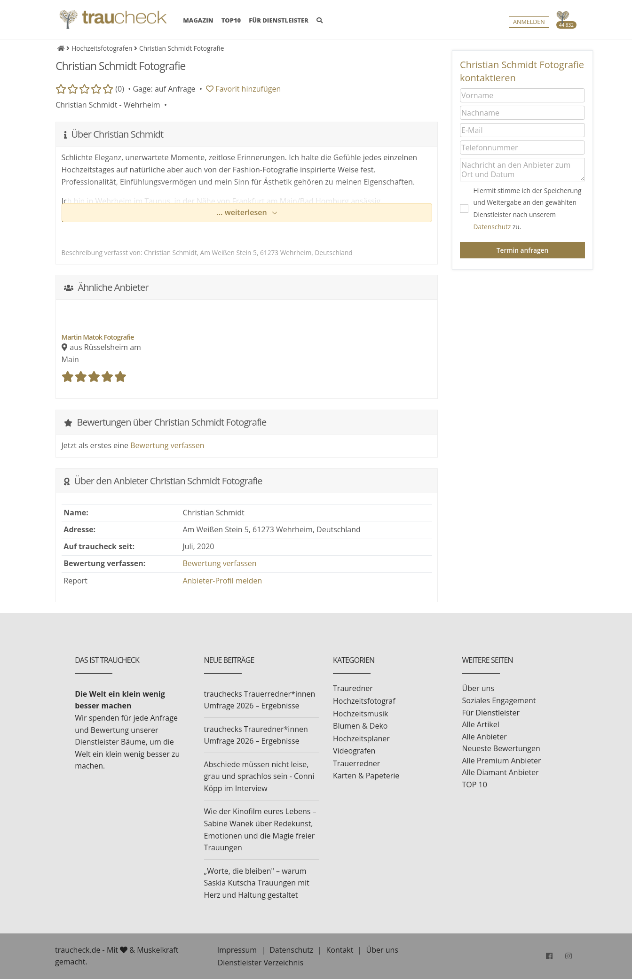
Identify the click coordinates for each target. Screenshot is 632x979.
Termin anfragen (522, 250)
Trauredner (353, 688)
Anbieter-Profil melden (222, 580)
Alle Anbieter (484, 736)
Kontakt (339, 950)
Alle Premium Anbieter (501, 760)
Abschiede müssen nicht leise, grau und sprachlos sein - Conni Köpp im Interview (259, 776)
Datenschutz (492, 226)
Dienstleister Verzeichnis (260, 962)
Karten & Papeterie (366, 775)
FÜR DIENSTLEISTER (278, 20)
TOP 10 (474, 784)
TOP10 (231, 20)
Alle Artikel (480, 724)
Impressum (237, 950)
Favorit (243, 89)
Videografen (354, 751)
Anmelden (529, 22)
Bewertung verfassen (167, 445)
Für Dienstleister (491, 712)
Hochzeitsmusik (360, 713)
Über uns (478, 688)
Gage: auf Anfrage (164, 89)
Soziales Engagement (499, 700)
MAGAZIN (198, 19)
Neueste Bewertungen (501, 748)
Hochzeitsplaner (361, 738)
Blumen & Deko (360, 726)
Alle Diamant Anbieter (500, 772)
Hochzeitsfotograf (364, 701)
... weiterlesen (242, 212)
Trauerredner (356, 763)
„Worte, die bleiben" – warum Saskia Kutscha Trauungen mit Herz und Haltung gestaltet (256, 883)
